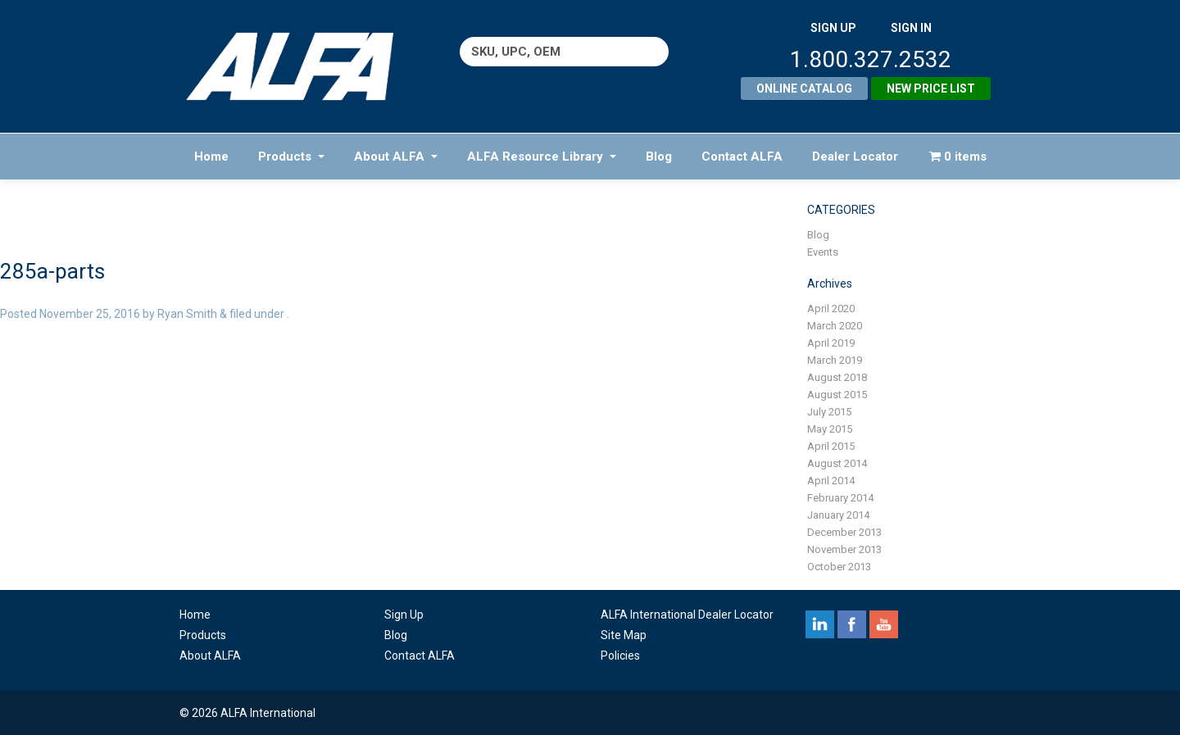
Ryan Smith (187, 313)
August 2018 (837, 377)
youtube (883, 624)
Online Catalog (804, 88)
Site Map (624, 635)
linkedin (820, 624)
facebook (851, 624)
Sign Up (404, 614)
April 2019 (831, 343)
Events (822, 252)
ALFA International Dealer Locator (687, 614)
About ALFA (396, 156)
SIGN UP (833, 27)
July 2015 (829, 412)
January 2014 (838, 515)
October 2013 (839, 566)
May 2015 (829, 429)
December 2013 (844, 532)
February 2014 (840, 498)
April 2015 (831, 446)
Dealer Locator (855, 156)
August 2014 (837, 463)
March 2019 (834, 360)
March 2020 (834, 326)
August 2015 (837, 394)
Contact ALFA (742, 156)
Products (291, 156)
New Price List (931, 88)
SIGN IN (911, 27)
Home (211, 156)
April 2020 (831, 308)
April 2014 (831, 480)
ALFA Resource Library (541, 156)
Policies (620, 655)
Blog (659, 156)
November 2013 (844, 549)
